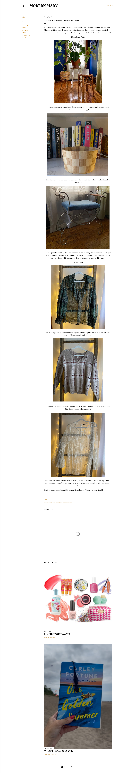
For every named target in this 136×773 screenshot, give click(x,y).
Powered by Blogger (68, 767)
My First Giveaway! (57, 634)
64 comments (51, 637)
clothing (25, 25)
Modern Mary (44, 6)
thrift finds (26, 35)
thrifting (25, 38)
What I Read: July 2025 (58, 751)
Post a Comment (52, 754)
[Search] (110, 6)
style (24, 33)
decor (24, 28)
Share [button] (24, 17)
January (25, 30)
